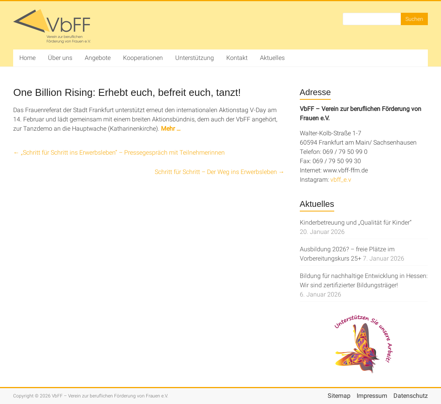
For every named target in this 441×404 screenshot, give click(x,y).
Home (27, 57)
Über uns (60, 57)
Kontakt (237, 57)
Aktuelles (272, 57)
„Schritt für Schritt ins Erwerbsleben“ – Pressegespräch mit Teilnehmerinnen (119, 152)
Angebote (98, 57)
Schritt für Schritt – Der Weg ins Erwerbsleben (220, 172)
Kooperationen (143, 57)
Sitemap (339, 395)
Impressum (372, 395)
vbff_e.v (340, 179)
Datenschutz (410, 395)
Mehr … (171, 128)
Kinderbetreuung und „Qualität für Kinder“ (356, 222)
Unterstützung (194, 57)
